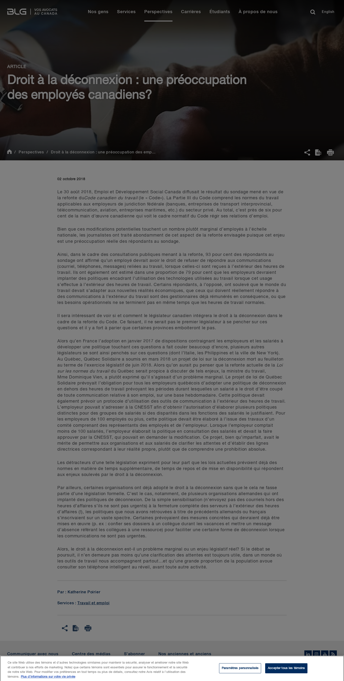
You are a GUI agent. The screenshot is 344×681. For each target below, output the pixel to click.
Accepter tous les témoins (286, 670)
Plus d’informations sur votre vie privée (48, 679)
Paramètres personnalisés (240, 670)
